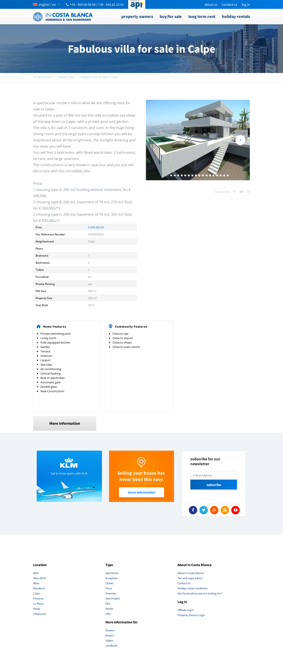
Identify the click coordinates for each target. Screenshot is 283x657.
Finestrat (38, 598)
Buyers (109, 635)
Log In (246, 4)
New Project (112, 598)
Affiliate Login (186, 610)
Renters (110, 630)
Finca (108, 588)
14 (213, 175)
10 (199, 175)
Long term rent (201, 16)
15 (217, 175)
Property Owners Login (191, 615)
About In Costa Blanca (191, 573)
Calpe (36, 593)
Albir (36, 573)
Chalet (109, 583)
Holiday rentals (236, 16)
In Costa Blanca (42, 77)
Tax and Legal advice (190, 578)
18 (228, 175)
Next (240, 140)
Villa (108, 614)
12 (206, 175)
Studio (109, 609)
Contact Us (229, 4)
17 (224, 175)
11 (203, 175)
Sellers (109, 640)
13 (210, 175)
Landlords (111, 645)
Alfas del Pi (39, 578)
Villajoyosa (39, 614)
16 (221, 175)
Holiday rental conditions (192, 588)
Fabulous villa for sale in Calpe (99, 77)
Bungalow (111, 578)
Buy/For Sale (171, 16)
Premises (110, 593)
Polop (36, 609)
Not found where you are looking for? (200, 593)
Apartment (111, 573)
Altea (36, 583)
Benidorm (39, 588)
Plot (107, 603)
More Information (64, 423)
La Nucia (38, 603)
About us (211, 4)
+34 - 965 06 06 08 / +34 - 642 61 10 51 (97, 4)
